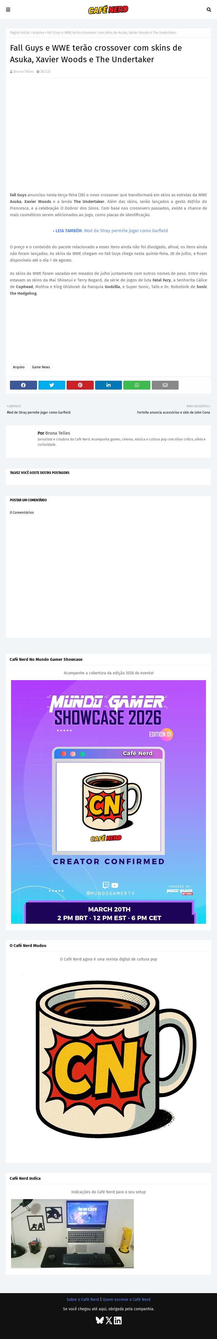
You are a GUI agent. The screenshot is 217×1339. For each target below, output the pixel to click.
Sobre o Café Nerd (83, 1299)
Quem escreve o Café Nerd (126, 1299)
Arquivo (38, 33)
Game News (41, 367)
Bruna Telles (24, 71)
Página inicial (20, 33)
